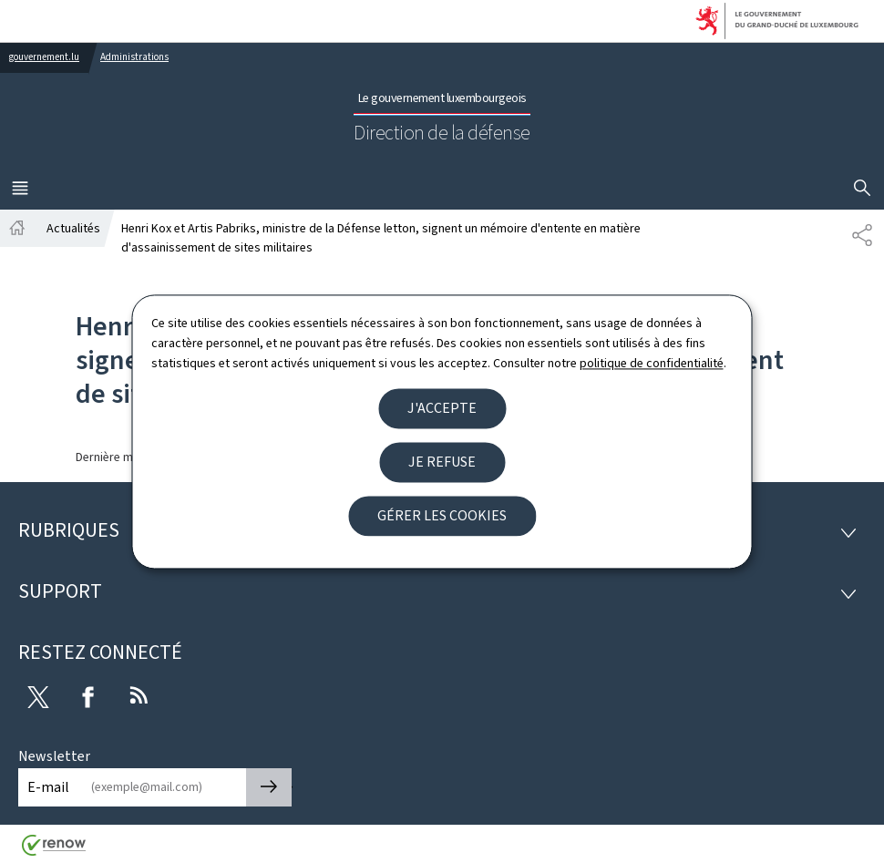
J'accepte (442, 407)
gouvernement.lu (44, 57)
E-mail (48, 786)
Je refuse (442, 461)
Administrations (134, 57)
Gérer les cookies (442, 515)
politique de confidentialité (652, 364)
